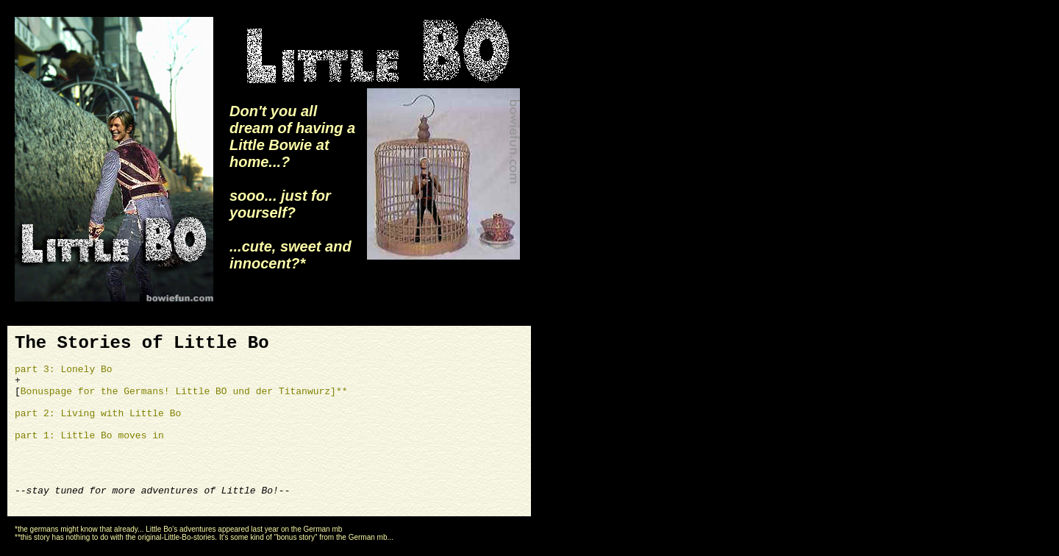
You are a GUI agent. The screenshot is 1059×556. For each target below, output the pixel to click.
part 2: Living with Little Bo (98, 413)
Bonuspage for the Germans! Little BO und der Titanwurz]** (184, 391)
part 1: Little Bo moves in (89, 435)
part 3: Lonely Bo (64, 369)
